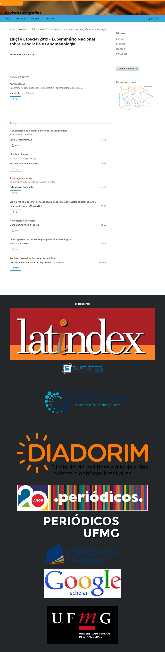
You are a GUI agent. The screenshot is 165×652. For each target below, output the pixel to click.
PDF (16, 98)
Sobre (48, 18)
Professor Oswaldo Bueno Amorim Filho (32, 258)
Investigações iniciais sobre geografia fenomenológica (40, 239)
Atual (7, 18)
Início (12, 29)
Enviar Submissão (127, 68)
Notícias (35, 18)
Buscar (153, 18)
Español (120, 43)
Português (121, 53)
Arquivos (20, 18)
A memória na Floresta (22, 220)
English (120, 39)
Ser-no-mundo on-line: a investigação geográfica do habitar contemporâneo (53, 201)
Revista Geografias (23, 13)
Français (120, 48)
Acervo (22, 29)
